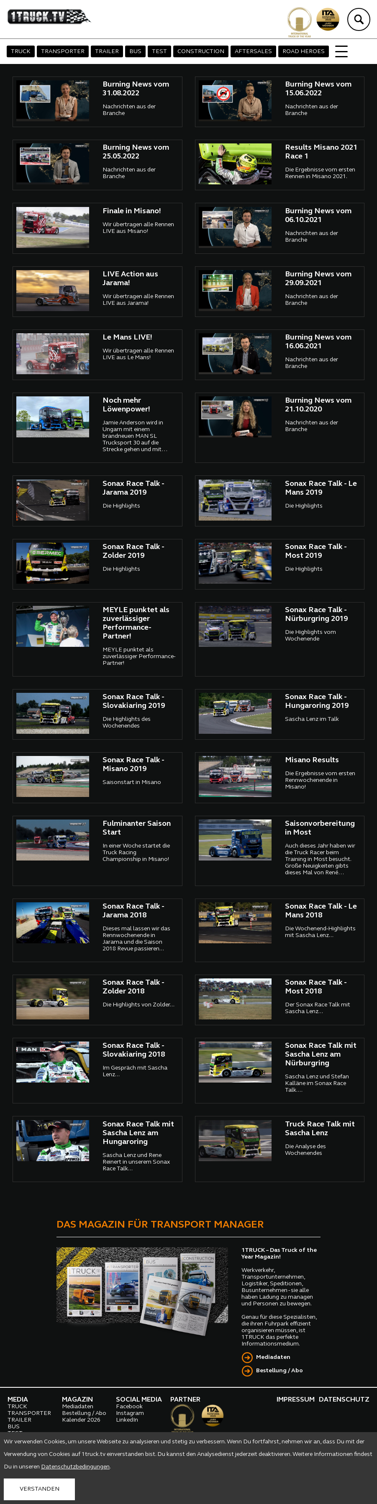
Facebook (129, 1407)
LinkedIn (127, 1420)
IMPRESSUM (296, 1400)
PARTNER (185, 1400)
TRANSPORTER (63, 52)
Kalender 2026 (81, 1420)
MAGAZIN (77, 1400)
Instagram (130, 1413)
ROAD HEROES (303, 52)
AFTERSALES (253, 52)
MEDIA (18, 1400)
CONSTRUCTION (200, 52)
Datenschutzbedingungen (75, 1467)
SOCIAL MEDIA (139, 1400)
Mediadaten (273, 1357)
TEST (159, 52)
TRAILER (107, 52)
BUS (135, 52)
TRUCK (21, 52)
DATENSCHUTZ (344, 1400)
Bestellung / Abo (279, 1371)
